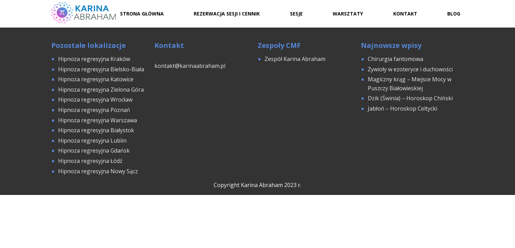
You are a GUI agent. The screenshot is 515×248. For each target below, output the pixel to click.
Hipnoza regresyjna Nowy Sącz (98, 171)
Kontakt (405, 13)
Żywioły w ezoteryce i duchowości (410, 69)
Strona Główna (142, 13)
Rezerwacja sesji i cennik (227, 13)
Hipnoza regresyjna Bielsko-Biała (101, 69)
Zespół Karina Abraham (295, 59)
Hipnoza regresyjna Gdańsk (94, 150)
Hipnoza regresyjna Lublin (92, 140)
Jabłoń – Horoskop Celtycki (402, 108)
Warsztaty (348, 13)
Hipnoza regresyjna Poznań (94, 110)
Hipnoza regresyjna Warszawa (97, 120)
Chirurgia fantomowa (395, 59)
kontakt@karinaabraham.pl (189, 66)
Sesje (296, 13)
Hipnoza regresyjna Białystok (96, 130)
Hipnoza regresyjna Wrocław (96, 99)
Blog (453, 13)
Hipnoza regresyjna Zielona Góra (101, 89)
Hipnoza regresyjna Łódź (90, 161)
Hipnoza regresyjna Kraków (94, 59)
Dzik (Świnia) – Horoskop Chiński (410, 98)
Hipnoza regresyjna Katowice (95, 79)
